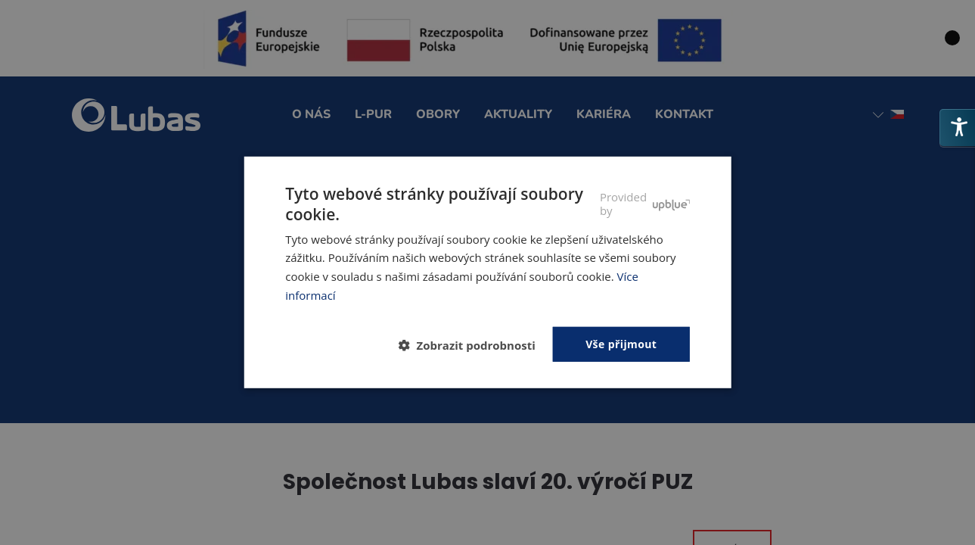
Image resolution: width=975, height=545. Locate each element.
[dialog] (487, 272)
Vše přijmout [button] (621, 343)
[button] (473, 345)
